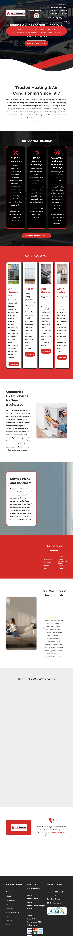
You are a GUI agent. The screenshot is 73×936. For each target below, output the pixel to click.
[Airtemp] (36, 783)
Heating (29, 289)
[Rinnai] (36, 745)
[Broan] (36, 764)
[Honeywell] (36, 774)
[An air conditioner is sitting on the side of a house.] (13, 274)
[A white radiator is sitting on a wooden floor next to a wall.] (30, 274)
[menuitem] (20, 29)
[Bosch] (36, 793)
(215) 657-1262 (58, 833)
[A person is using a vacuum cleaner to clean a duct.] (46, 274)
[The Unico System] (36, 755)
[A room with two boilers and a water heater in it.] (62, 274)
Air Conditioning (13, 292)
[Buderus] (36, 716)
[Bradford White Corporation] (36, 735)
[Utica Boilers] (36, 707)
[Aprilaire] (36, 726)
